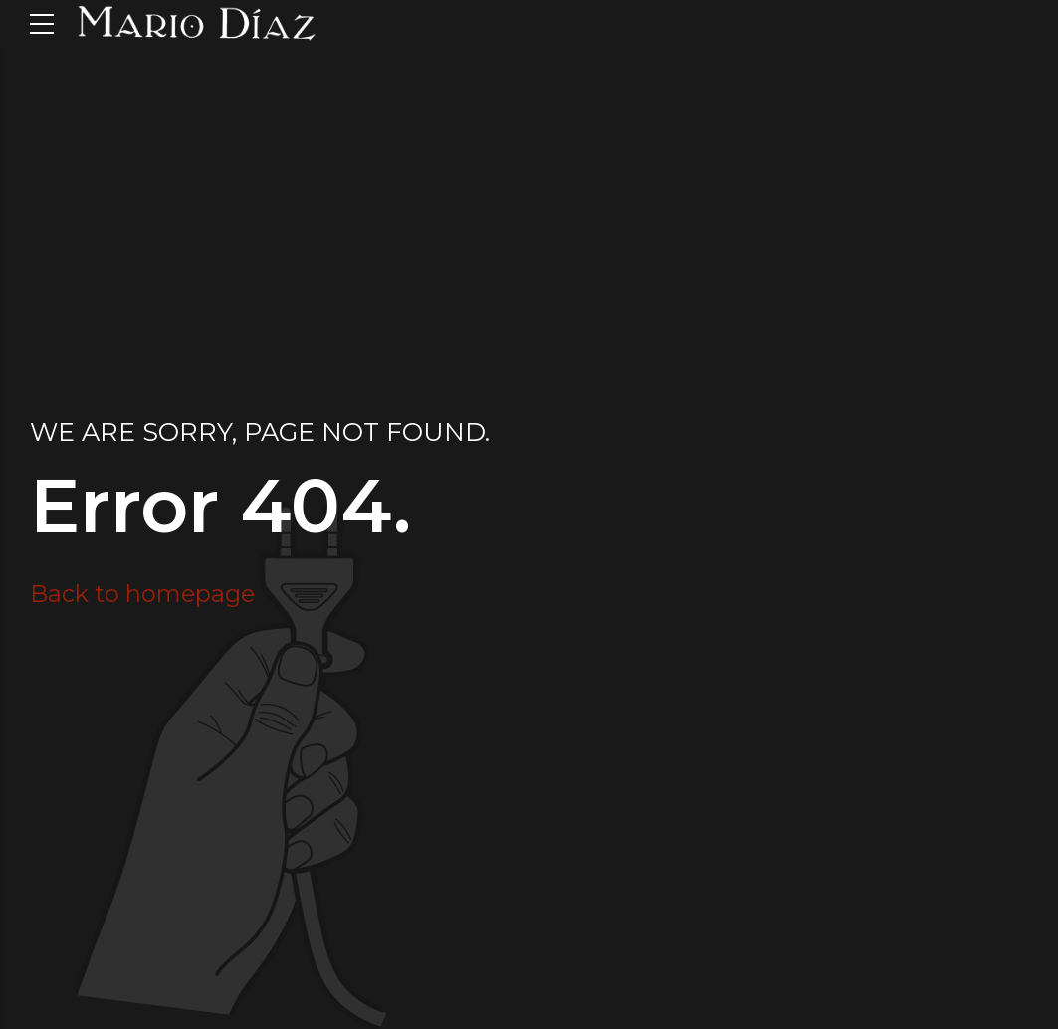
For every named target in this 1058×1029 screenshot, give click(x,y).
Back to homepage (142, 593)
